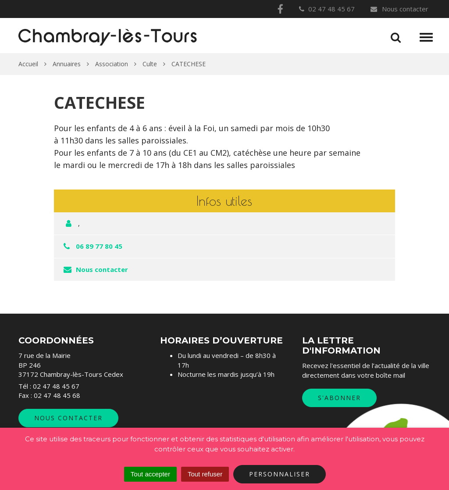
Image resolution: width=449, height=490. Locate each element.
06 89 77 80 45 (99, 246)
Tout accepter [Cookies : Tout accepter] (150, 474)
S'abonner (339, 397)
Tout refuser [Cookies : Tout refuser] (205, 474)
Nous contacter (399, 8)
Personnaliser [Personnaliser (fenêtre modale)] (279, 474)
